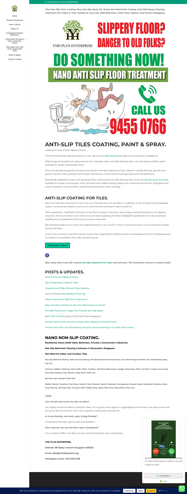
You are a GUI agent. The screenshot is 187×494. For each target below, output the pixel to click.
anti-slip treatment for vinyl (96, 262)
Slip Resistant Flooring (73, 294)
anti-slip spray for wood (155, 179)
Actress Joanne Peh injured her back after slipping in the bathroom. (81, 322)
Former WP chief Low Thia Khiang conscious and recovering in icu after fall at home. (89, 327)
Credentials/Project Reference (14, 34)
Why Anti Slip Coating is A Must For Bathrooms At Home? (75, 305)
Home (14, 16)
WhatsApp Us (163, 476)
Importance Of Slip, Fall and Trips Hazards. (67, 288)
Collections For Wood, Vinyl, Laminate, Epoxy (14, 41)
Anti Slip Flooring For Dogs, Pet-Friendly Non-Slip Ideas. (74, 310)
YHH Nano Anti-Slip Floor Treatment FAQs (14, 49)
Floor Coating (57, 316)
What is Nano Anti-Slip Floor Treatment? (66, 299)
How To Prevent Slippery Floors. (61, 277)
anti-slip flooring (108, 156)
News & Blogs (15, 55)
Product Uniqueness (14, 20)
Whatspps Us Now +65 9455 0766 (62, 459)
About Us (14, 29)
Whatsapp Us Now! (57, 245)
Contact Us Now (14, 59)
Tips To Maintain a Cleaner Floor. (62, 282)
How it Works (14, 25)
